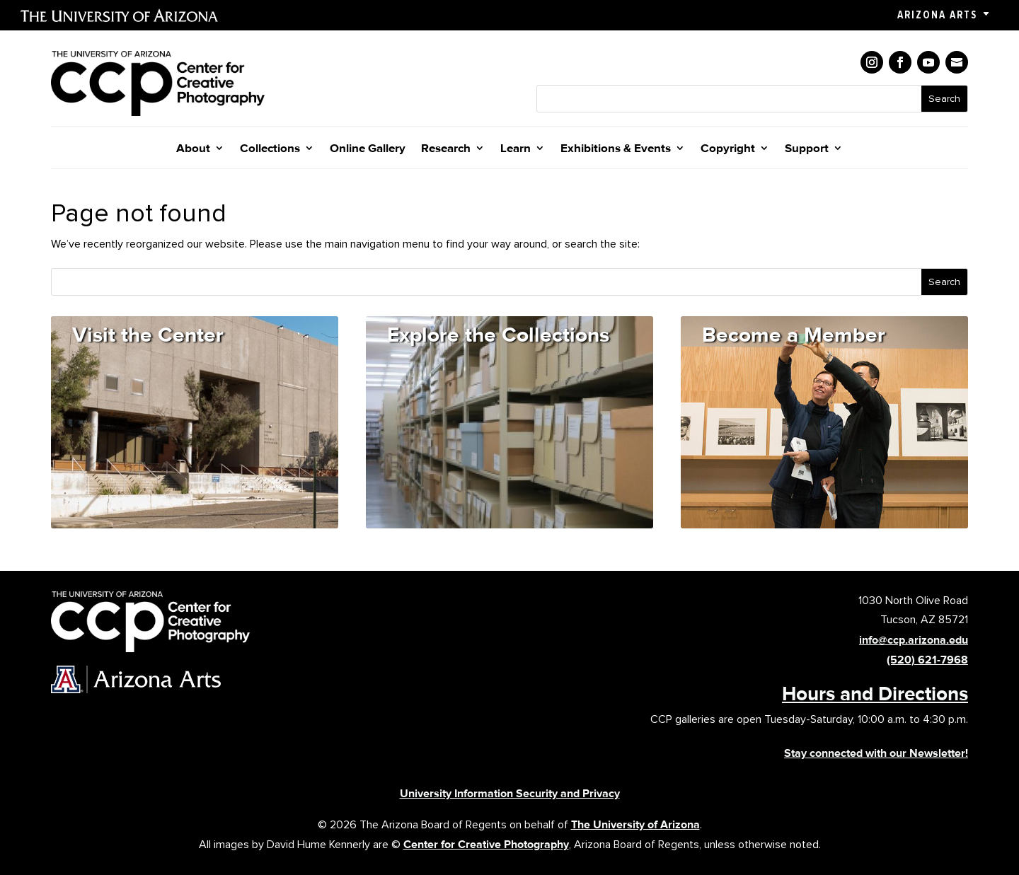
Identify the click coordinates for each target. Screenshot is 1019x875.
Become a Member (793, 334)
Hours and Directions (875, 693)
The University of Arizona (635, 824)
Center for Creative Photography (486, 844)
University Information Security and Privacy (510, 793)
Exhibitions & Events (615, 149)
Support (807, 149)
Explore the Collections (498, 334)
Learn (515, 149)
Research (446, 149)
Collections (270, 149)
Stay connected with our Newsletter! (876, 753)
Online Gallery (367, 149)
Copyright (728, 149)
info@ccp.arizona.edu (913, 640)
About (193, 149)
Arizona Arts (937, 14)
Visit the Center (148, 334)
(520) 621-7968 (927, 659)
